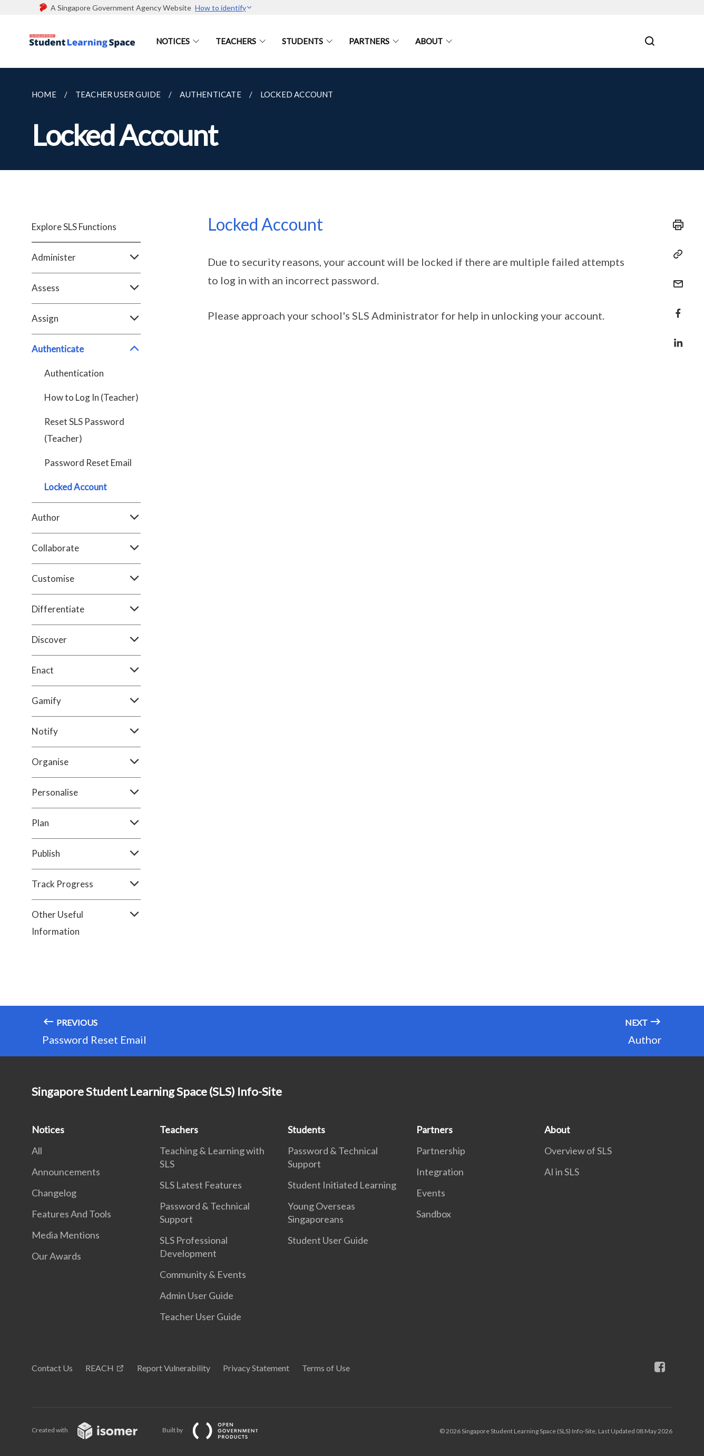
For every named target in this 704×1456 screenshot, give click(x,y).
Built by (218, 1430)
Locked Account (75, 486)
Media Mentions (66, 1235)
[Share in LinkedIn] (675, 336)
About (429, 41)
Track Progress (86, 884)
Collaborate (86, 548)
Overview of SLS (578, 1150)
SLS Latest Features (201, 1185)
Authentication (74, 373)
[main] (352, 562)
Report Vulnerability (173, 1368)
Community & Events (203, 1274)
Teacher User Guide (200, 1316)
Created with (93, 1430)
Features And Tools (71, 1214)
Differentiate (86, 609)
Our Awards (56, 1256)
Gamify (86, 700)
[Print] (675, 224)
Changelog (54, 1193)
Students (302, 41)
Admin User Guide (196, 1295)
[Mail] (675, 277)
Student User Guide (328, 1240)
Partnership (440, 1150)
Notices (173, 41)
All (37, 1150)
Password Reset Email (88, 462)
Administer (86, 257)
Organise (86, 762)
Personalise (86, 792)
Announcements (66, 1171)
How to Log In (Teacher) (91, 397)
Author (86, 517)
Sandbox (433, 1214)
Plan (86, 823)
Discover (86, 639)
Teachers (236, 41)
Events (430, 1193)
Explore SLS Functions (74, 226)
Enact (86, 670)
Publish (86, 853)
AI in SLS (561, 1171)
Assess (86, 288)
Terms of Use (326, 1368)
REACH (99, 1368)
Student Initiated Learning (342, 1185)
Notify (86, 731)
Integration (440, 1171)
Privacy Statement (256, 1368)
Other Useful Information (86, 923)
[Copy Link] (675, 254)
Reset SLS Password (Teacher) (84, 430)
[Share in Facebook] (675, 307)
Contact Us (52, 1368)
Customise (86, 578)
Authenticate (86, 349)
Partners (369, 41)
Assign (86, 318)
